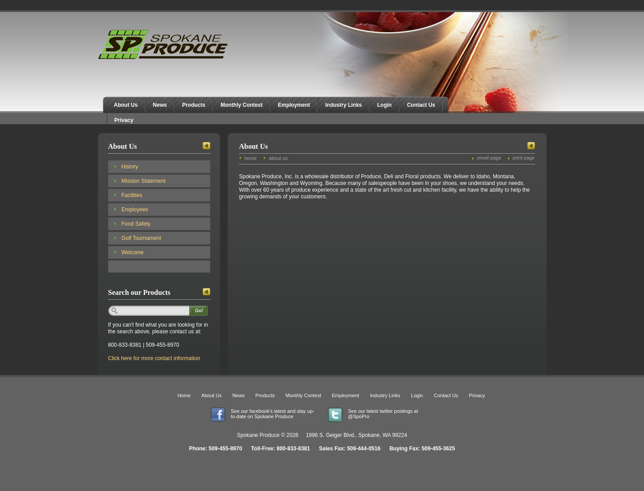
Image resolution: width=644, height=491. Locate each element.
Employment (294, 105)
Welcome (133, 252)
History (130, 167)
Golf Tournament (141, 238)
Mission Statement (144, 181)
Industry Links (343, 105)
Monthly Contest (241, 105)
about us (278, 158)
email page (489, 157)
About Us (126, 105)
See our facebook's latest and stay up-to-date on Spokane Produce (272, 413)
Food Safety (136, 224)
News (160, 105)
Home (184, 395)
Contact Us (421, 105)
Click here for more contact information (154, 358)
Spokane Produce (163, 44)
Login (384, 105)
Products (193, 105)
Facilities (132, 195)
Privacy (124, 120)
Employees (135, 209)
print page (524, 157)
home (251, 158)
